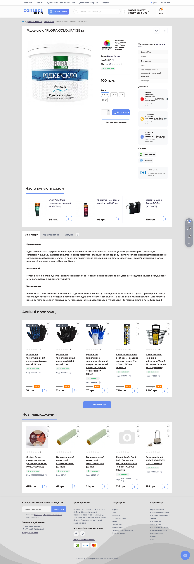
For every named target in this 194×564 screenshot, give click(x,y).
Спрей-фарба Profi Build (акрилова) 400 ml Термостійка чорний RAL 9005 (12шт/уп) (126, 463)
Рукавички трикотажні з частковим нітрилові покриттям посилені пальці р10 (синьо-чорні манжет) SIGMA (97, 364)
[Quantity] (104, 112)
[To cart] (69, 218)
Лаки (114, 512)
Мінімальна (152, 170)
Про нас (28, 3)
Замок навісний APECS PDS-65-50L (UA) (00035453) (156, 460)
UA (151, 3)
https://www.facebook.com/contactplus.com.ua (76, 534)
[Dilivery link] (167, 99)
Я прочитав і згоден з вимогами (44, 516)
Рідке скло (49, 22)
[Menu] (58, 12)
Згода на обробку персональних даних (48, 515)
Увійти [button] (165, 2)
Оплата (153, 536)
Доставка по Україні (88, 3)
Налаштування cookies (159, 512)
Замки (114, 521)
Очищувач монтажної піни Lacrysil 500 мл (108, 201)
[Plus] (108, 110)
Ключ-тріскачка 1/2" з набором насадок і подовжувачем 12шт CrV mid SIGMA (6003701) (127, 361)
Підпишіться (58, 509)
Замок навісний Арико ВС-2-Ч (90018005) (154, 203)
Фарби (114, 509)
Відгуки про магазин (159, 527)
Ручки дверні (117, 527)
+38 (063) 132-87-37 (136, 10)
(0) (110, 64)
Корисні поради (157, 509)
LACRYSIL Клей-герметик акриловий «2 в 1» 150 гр (60, 203)
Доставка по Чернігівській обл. (61, 3)
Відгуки (105, 3)
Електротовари (118, 533)
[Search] (76, 11)
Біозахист (116, 515)
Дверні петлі (117, 524)
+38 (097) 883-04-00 (137, 13)
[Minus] (108, 114)
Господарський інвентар (122, 530)
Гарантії (39, 3)
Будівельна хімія (34, 22)
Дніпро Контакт (113, 56)
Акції (152, 539)
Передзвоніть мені (30, 533)
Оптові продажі (156, 533)
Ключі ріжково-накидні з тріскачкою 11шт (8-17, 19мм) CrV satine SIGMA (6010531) (156, 361)
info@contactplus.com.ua (84, 540)
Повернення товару (158, 530)
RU (155, 3)
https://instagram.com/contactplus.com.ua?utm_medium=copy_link (83, 534)
